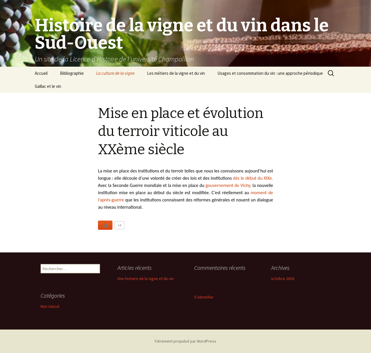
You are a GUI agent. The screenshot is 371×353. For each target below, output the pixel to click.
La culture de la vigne (115, 73)
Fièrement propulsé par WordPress (185, 341)
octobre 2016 (282, 278)
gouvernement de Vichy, (228, 185)
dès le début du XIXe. (252, 178)
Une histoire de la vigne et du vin (145, 278)
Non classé (50, 306)
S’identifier (204, 297)
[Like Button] (105, 225)
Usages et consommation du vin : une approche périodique (270, 73)
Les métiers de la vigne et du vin (176, 73)
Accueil (41, 73)
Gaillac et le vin (48, 86)
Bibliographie (72, 73)
